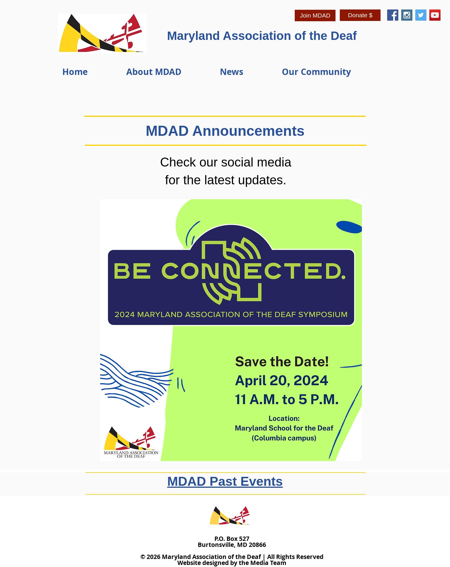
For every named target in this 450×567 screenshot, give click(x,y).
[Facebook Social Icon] (392, 15)
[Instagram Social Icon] (406, 15)
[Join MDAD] (315, 15)
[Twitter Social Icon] (420, 15)
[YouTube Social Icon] (435, 15)
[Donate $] (360, 15)
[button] (169, 72)
